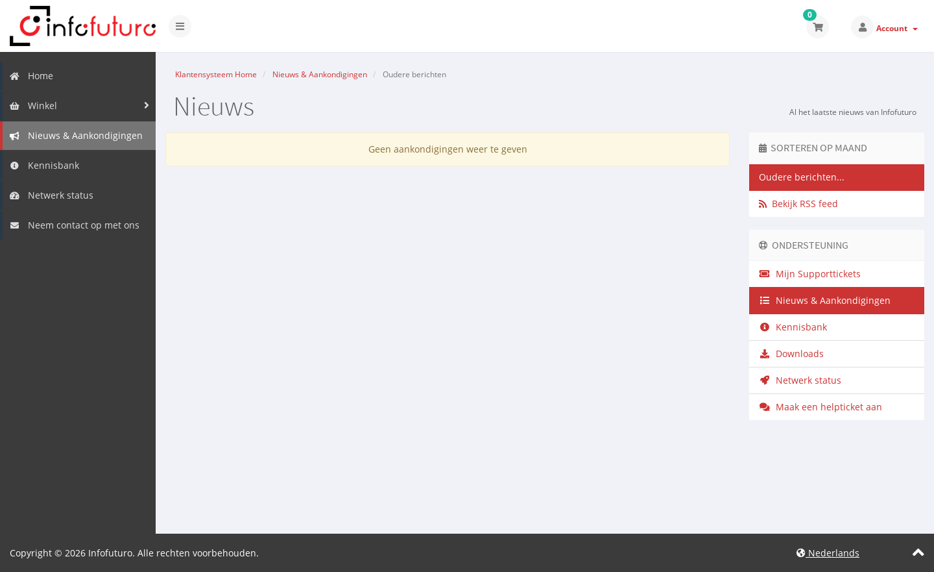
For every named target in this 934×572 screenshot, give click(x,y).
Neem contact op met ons (74, 225)
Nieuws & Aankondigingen (76, 135)
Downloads (791, 353)
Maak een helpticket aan (820, 407)
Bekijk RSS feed (798, 203)
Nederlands (827, 553)
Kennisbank (44, 165)
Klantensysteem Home (216, 74)
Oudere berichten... (801, 177)
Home (31, 75)
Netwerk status (51, 195)
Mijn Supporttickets (810, 273)
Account (897, 28)
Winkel (33, 105)
